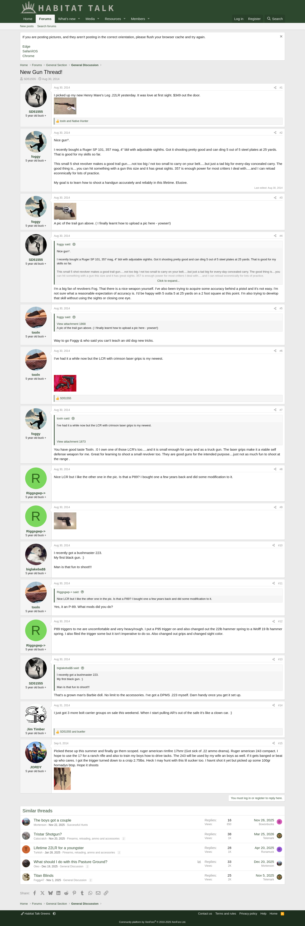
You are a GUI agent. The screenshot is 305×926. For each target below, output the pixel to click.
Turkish (38, 852)
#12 (280, 621)
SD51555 (30, 79)
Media (90, 19)
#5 (281, 308)
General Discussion (71, 866)
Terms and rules (225, 913)
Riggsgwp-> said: (68, 592)
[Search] (275, 19)
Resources (113, 19)
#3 (281, 197)
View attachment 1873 (71, 441)
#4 (281, 235)
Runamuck (267, 851)
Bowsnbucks (266, 824)
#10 (280, 545)
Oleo (36, 866)
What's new (66, 19)
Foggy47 (39, 880)
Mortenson (40, 824)
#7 (281, 410)
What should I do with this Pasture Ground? (70, 862)
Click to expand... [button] (168, 280)
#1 (281, 87)
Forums (45, 19)
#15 (280, 743)
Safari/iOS (30, 51)
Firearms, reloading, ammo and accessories (93, 838)
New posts (27, 26)
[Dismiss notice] (281, 37)
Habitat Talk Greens (36, 913)
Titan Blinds (43, 875)
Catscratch (40, 838)
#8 (281, 469)
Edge (26, 46)
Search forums (46, 26)
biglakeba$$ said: (68, 668)
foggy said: (64, 244)
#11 (280, 583)
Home (27, 19)
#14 (280, 705)
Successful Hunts (77, 824)
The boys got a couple (52, 820)
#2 (281, 132)
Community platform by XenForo (152, 922)
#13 (280, 659)
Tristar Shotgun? (48, 834)
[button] (79, 19)
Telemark (268, 838)
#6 (281, 350)
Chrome (28, 56)
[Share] (275, 87)
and (74, 121)
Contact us (205, 913)
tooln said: (63, 418)
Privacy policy (248, 913)
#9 (281, 507)
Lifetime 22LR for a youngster (59, 848)
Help (264, 913)
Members (138, 19)
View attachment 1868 (71, 324)
